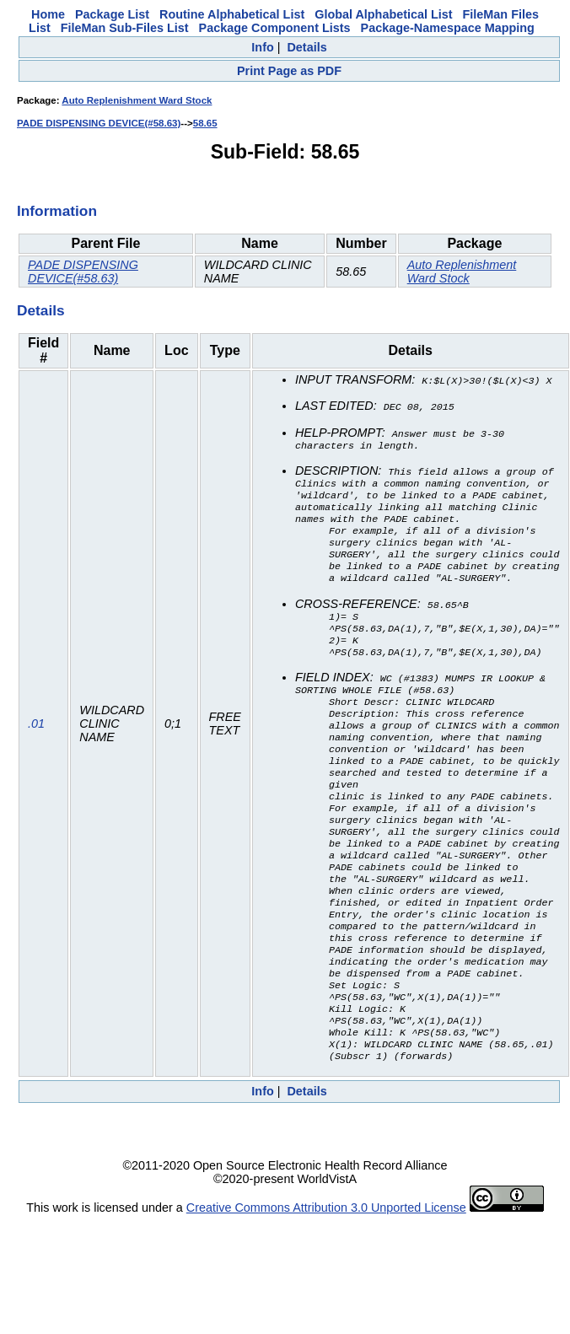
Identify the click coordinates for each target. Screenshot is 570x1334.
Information (57, 210)
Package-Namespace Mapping (448, 28)
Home (48, 14)
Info (262, 47)
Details (306, 47)
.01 (36, 760)
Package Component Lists (275, 28)
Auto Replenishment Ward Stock (137, 100)
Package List (112, 14)
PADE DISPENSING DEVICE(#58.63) (98, 123)
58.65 (205, 123)
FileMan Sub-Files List (125, 28)
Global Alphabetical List (383, 14)
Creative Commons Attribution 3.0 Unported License (326, 1280)
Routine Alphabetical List (231, 14)
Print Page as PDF (289, 71)
